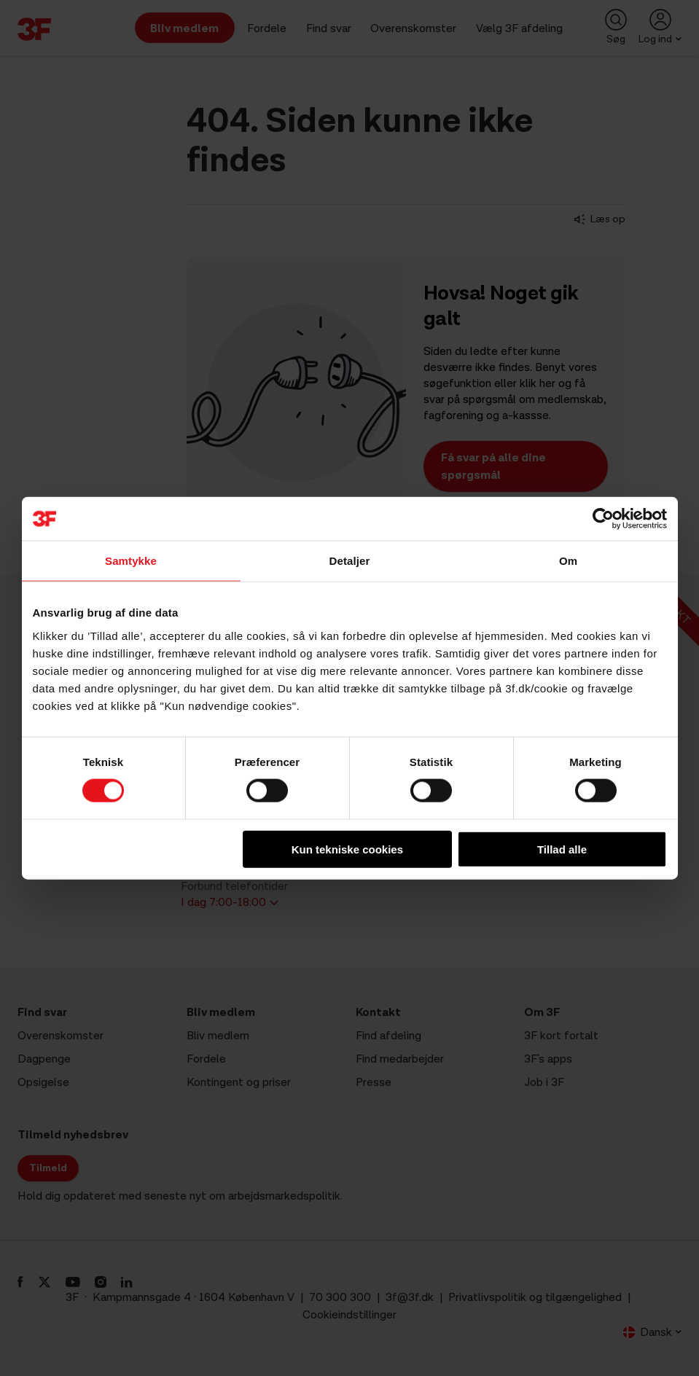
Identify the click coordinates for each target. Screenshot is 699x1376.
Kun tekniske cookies (347, 849)
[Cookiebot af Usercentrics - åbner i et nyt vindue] (603, 519)
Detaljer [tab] (349, 561)
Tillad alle (562, 849)
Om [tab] (568, 561)
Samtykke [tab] (131, 561)
